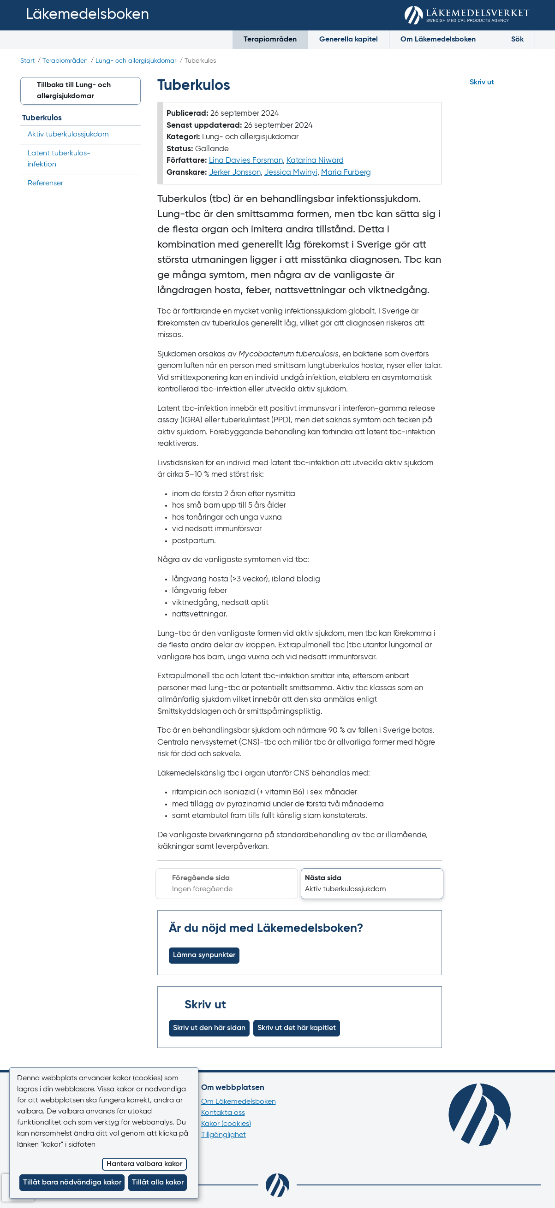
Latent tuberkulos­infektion (59, 159)
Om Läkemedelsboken (438, 39)
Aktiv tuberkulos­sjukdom (68, 134)
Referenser (45, 183)
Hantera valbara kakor (144, 1164)
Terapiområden (270, 39)
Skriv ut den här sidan (209, 1028)
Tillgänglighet (223, 1135)
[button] (372, 884)
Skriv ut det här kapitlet (296, 1028)
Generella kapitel (348, 39)
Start (27, 61)
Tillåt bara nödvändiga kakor (72, 1182)
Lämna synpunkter (204, 955)
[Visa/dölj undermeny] (131, 134)
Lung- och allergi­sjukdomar (135, 61)
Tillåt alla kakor (158, 1182)
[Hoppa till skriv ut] (497, 82)
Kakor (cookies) (226, 1124)
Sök (511, 39)
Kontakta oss (223, 1113)
